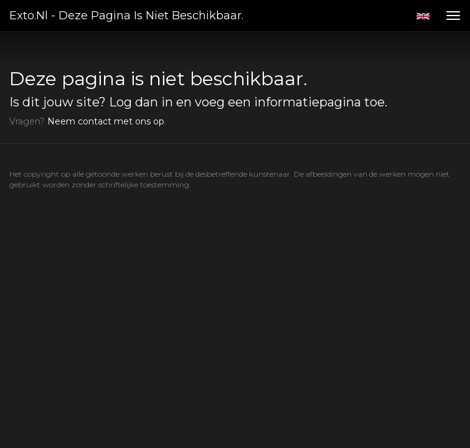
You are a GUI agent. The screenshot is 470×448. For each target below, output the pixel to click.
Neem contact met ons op (105, 121)
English (423, 16)
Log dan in (141, 102)
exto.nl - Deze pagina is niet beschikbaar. (126, 15)
